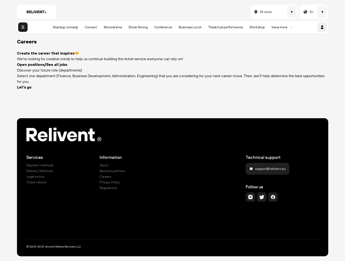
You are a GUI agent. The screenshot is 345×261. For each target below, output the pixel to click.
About (104, 165)
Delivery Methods (39, 171)
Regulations (108, 188)
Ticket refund (36, 182)
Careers (105, 176)
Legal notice (35, 176)
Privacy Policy (110, 182)
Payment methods (40, 165)
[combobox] (253, 12)
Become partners (112, 171)
